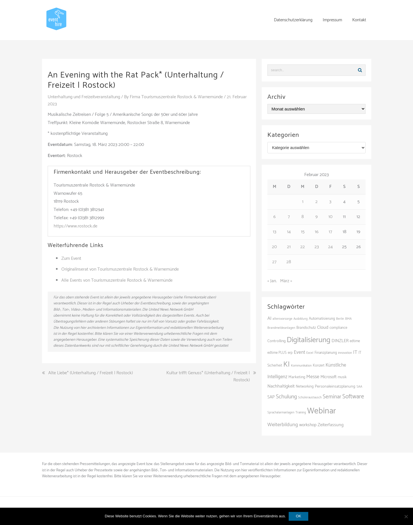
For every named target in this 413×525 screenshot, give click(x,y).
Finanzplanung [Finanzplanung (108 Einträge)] (326, 353)
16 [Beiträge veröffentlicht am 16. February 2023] (316, 232)
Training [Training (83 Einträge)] (300, 412)
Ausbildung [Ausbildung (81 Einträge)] (300, 318)
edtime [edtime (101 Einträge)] (355, 341)
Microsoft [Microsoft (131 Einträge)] (328, 377)
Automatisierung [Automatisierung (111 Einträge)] (322, 318)
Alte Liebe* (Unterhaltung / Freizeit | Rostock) (90, 373)
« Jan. (272, 281)
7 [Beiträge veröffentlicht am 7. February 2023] (289, 217)
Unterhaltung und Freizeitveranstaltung (84, 97)
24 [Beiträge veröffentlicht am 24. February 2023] (330, 247)
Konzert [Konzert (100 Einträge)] (318, 366)
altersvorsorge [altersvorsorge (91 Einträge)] (282, 318)
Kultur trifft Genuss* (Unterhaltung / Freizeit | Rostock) (208, 376)
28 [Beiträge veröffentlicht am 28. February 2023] (288, 262)
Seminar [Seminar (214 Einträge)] (332, 396)
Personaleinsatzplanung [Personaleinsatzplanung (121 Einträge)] (335, 386)
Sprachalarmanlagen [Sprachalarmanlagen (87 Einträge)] (280, 412)
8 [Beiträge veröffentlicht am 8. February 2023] (302, 217)
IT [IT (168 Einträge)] (355, 352)
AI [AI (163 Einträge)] (269, 318)
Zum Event (71, 258)
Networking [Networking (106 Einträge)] (305, 387)
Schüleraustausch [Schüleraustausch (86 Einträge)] (310, 397)
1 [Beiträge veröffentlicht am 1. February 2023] (302, 202)
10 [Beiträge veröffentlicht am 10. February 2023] (330, 217)
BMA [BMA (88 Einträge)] (348, 318)
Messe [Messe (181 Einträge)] (312, 377)
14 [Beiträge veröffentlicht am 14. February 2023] (289, 232)
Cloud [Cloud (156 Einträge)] (322, 327)
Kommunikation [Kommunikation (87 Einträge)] (301, 365)
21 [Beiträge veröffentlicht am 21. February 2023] (289, 247)
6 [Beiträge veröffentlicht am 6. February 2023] (274, 217)
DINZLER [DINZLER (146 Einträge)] (340, 341)
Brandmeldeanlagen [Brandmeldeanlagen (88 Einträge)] (281, 328)
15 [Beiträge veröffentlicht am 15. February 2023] (303, 232)
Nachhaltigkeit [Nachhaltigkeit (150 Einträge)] (281, 386)
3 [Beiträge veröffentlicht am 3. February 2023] (330, 202)
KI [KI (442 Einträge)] (286, 365)
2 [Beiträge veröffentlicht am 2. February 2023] (316, 202)
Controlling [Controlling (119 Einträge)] (276, 341)
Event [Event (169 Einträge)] (299, 352)
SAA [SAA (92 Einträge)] (359, 386)
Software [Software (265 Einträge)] (353, 396)
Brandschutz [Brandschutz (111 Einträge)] (306, 328)
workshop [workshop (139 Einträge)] (307, 424)
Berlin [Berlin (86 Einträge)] (340, 318)
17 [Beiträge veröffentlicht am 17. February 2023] (330, 232)
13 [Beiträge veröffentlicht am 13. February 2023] (274, 232)
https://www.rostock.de (75, 226)
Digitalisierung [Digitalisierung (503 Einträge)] (308, 340)
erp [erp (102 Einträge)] (290, 353)
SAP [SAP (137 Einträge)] (271, 397)
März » (286, 281)
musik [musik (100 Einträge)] (342, 377)
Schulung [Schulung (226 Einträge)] (286, 396)
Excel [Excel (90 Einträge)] (309, 352)
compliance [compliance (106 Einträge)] (338, 328)
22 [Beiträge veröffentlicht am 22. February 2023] (302, 247)
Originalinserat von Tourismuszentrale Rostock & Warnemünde (120, 269)
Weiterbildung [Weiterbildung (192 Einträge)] (282, 425)
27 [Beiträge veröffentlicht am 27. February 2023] (274, 262)
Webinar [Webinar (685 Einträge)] (321, 411)
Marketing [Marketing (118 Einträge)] (296, 377)
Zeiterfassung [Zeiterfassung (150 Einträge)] (330, 425)
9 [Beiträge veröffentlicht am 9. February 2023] (316, 217)
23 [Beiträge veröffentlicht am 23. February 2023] (317, 247)
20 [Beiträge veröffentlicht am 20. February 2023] (274, 247)
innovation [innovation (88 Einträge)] (345, 352)
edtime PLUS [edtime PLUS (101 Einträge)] (277, 353)
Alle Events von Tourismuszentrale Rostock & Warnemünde (117, 280)
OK (298, 516)
